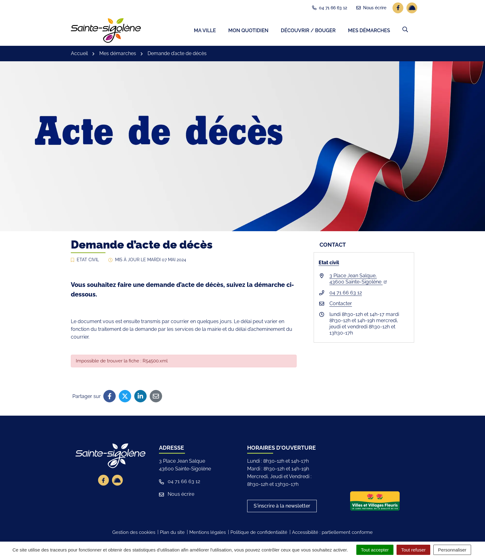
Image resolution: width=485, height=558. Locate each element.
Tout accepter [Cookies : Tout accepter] (375, 549)
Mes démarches (369, 31)
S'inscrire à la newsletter (282, 507)
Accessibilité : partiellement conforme (332, 533)
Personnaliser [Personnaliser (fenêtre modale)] (452, 549)
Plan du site (172, 533)
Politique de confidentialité (258, 533)
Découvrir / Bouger (308, 31)
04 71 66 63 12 (345, 293)
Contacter (340, 304)
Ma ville (205, 31)
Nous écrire (176, 495)
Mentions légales (207, 533)
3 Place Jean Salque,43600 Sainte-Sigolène (358, 279)
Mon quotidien (248, 31)
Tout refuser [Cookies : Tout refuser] (413, 549)
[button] (405, 30)
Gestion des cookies (133, 533)
